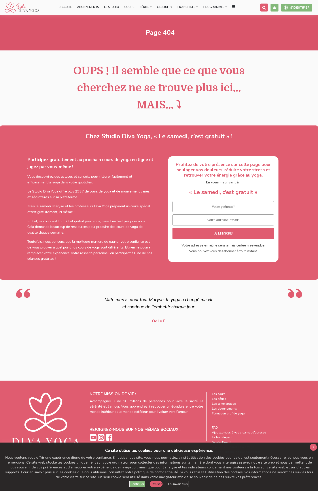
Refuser (156, 484)
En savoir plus (178, 484)
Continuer (137, 484)
